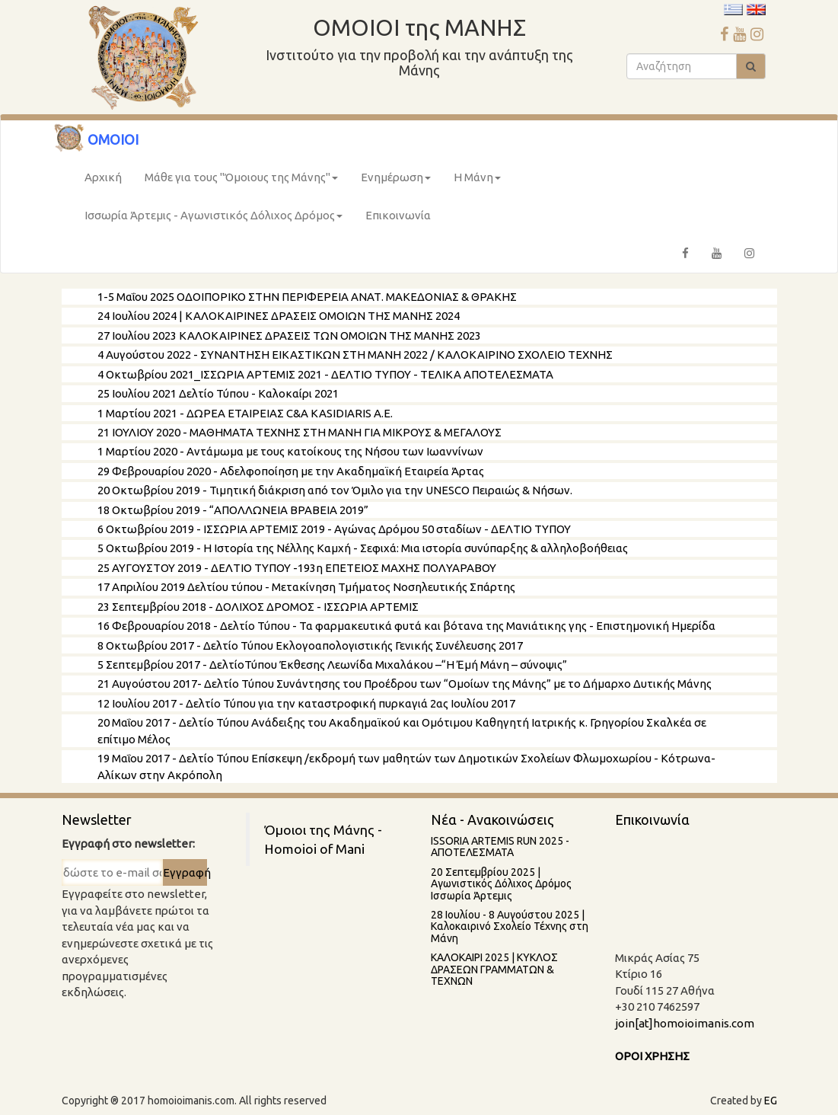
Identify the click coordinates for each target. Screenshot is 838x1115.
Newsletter (97, 819)
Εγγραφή (184, 872)
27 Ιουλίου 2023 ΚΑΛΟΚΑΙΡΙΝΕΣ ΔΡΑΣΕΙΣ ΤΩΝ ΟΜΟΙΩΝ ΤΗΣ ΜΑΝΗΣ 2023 (289, 335)
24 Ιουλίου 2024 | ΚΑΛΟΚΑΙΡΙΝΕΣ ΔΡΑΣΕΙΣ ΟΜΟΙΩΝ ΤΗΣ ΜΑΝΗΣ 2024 (278, 315)
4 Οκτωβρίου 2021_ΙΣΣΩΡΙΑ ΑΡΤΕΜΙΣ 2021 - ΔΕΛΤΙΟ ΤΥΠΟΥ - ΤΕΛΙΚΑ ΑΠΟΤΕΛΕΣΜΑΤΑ (325, 374)
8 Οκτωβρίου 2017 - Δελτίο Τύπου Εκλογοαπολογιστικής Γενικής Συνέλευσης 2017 (310, 645)
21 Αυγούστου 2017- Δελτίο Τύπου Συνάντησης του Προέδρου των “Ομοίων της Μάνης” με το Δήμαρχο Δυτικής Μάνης (404, 683)
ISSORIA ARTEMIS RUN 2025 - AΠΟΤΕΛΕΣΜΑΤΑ (500, 846)
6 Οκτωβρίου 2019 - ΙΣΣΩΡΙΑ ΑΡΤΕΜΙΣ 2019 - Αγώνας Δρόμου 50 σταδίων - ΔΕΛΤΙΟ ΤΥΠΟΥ (334, 528)
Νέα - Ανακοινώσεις (492, 819)
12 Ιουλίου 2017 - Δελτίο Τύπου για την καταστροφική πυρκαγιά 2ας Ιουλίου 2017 (306, 703)
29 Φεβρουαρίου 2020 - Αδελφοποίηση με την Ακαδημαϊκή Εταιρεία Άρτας (290, 471)
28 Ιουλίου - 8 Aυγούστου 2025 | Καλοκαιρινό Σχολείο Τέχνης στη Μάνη (509, 926)
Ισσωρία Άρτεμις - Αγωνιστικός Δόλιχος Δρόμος (213, 215)
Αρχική (103, 177)
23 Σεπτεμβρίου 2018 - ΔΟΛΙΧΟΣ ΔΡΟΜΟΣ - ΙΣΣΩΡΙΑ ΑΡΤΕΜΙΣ (258, 606)
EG (770, 1100)
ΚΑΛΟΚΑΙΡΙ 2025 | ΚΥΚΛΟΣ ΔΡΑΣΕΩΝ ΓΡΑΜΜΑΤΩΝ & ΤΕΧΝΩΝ (494, 969)
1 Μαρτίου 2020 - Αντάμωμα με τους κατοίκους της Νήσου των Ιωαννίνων (290, 451)
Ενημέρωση (396, 177)
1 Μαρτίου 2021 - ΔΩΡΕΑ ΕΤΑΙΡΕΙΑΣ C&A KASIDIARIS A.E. (245, 413)
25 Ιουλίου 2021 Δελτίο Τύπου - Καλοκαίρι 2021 (218, 393)
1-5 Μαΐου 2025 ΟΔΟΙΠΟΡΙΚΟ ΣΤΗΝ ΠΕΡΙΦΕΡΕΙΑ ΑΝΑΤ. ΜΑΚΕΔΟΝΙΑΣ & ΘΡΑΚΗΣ (307, 296)
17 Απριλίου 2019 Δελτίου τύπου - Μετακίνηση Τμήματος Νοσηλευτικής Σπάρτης (306, 586)
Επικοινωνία (398, 215)
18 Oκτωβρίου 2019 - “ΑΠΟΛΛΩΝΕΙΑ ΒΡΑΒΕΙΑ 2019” (232, 509)
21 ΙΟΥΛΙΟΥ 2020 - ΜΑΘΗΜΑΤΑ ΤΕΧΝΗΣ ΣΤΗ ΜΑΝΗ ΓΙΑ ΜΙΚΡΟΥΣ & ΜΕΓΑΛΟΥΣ (299, 432)
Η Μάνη (477, 177)
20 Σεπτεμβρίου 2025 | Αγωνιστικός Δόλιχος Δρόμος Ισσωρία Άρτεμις (501, 884)
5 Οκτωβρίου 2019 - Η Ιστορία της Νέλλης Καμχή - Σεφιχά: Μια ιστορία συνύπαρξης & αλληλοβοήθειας (362, 548)
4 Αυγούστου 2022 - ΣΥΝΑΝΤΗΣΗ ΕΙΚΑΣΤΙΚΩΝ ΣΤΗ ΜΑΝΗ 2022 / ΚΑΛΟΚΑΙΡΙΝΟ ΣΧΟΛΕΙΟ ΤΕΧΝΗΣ (355, 354)
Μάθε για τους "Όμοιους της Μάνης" (241, 177)
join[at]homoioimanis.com (684, 1023)
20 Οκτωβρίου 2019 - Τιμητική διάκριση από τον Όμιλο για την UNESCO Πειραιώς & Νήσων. (334, 490)
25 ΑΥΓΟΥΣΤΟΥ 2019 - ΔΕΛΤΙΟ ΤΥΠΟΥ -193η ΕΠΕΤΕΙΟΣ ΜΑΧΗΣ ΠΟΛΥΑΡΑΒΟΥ (296, 567)
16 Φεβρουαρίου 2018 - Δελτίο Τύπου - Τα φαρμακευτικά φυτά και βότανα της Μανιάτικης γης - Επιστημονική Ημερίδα (406, 625)
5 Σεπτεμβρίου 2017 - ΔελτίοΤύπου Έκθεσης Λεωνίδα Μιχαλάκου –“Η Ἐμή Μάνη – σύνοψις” (332, 664)
